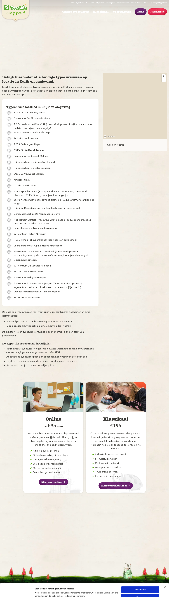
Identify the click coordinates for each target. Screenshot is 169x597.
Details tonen (41, 592)
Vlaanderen (136, 3)
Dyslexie (100, 3)
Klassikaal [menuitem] (101, 12)
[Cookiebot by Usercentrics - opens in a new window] (17, 592)
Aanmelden (157, 11)
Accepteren (140, 578)
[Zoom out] (164, 80)
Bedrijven (110, 3)
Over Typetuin (77, 3)
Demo (140, 11)
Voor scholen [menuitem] (122, 12)
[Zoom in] (164, 76)
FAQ (146, 3)
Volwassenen (123, 3)
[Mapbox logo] (109, 136)
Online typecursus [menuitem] (75, 12)
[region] (135, 106)
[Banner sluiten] (165, 576)
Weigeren (140, 585)
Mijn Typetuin (159, 3)
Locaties (90, 3)
